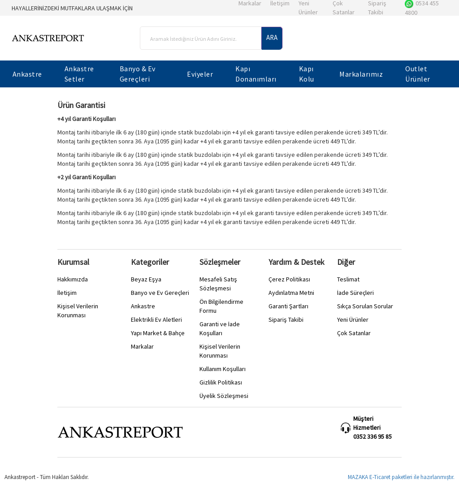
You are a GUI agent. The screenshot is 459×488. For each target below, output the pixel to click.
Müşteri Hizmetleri (367, 423)
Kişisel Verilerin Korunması (77, 310)
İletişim (67, 293)
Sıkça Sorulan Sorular (365, 306)
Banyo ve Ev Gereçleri (160, 293)
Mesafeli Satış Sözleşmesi (218, 283)
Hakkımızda (72, 279)
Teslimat (348, 279)
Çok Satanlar (354, 333)
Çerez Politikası (289, 279)
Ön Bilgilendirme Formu (221, 306)
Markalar (142, 346)
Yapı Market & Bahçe (158, 333)
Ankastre (143, 306)
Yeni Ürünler (352, 319)
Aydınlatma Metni (291, 293)
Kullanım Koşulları (222, 369)
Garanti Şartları (288, 306)
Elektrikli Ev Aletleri (156, 319)
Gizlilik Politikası (220, 382)
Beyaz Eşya (146, 279)
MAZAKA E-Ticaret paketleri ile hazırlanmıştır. (401, 477)
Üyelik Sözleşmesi (223, 396)
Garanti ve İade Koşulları (219, 328)
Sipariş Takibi (285, 319)
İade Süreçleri (355, 293)
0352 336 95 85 (372, 436)
